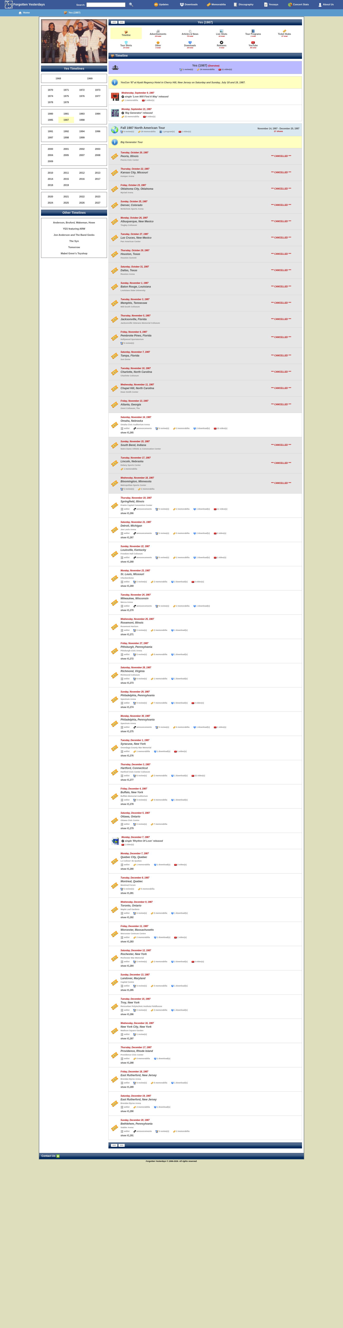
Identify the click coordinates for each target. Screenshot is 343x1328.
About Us (326, 4)
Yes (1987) (72, 13)
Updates (161, 4)
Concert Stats (298, 4)
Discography (244, 4)
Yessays (271, 4)
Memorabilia (216, 4)
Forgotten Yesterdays (25, 4)
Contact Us (50, 1155)
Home (24, 13)
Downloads (189, 4)
